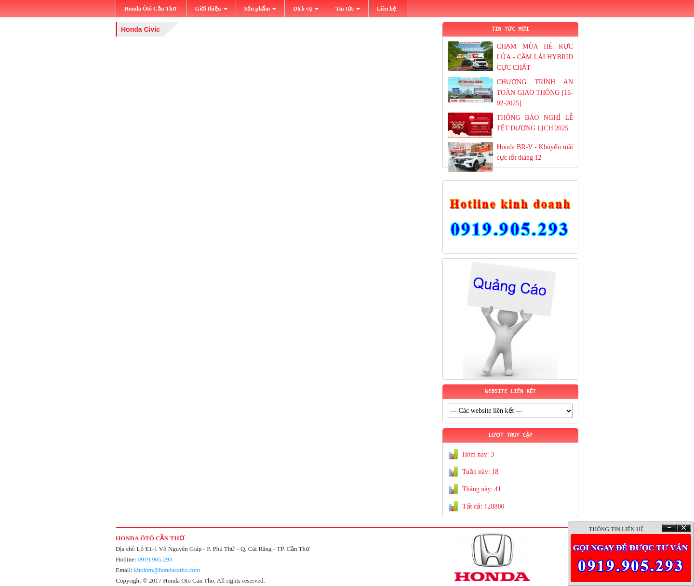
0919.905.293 (155, 559)
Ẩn (669, 528)
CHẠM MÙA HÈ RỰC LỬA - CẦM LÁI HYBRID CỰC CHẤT (535, 57)
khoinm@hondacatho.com (167, 569)
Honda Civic (140, 29)
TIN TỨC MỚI (510, 29)
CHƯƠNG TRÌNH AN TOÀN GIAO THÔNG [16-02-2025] (535, 92)
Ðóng (684, 528)
